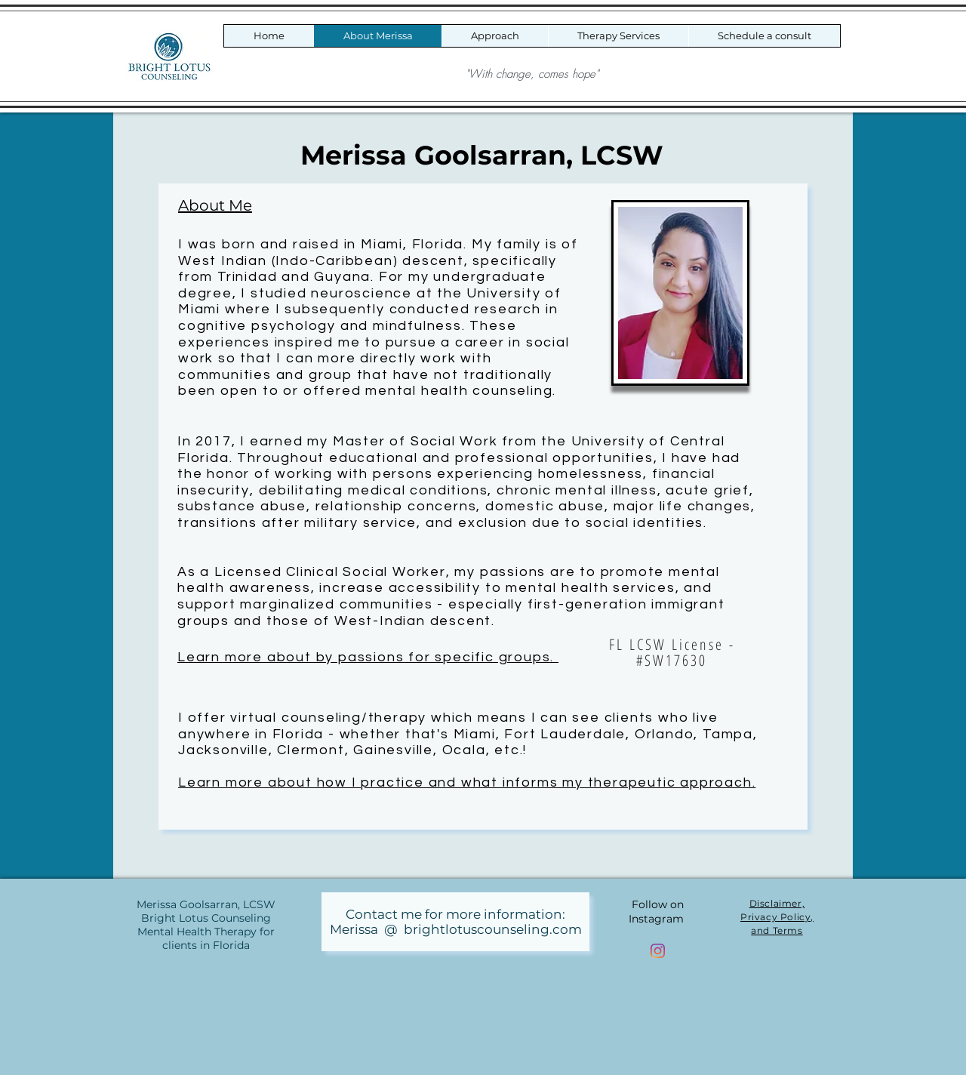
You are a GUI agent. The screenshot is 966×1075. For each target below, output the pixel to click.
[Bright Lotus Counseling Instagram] (658, 951)
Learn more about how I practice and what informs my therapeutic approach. (466, 782)
